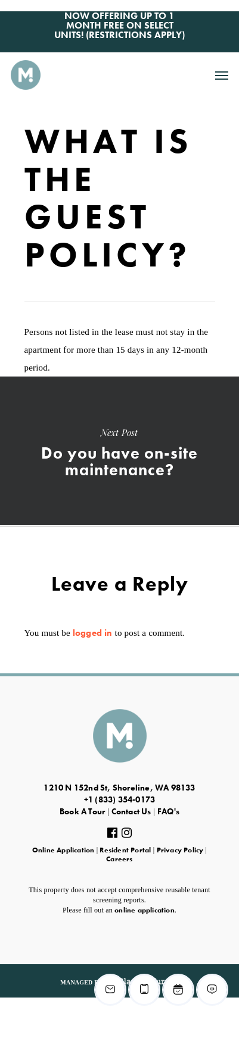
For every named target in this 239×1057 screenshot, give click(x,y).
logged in (93, 633)
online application (144, 910)
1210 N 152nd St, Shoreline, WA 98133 (119, 787)
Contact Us (131, 811)
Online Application (63, 850)
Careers (119, 859)
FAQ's (168, 811)
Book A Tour (82, 811)
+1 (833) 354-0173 (119, 799)
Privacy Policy (180, 850)
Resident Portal (125, 850)
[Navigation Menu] (221, 75)
